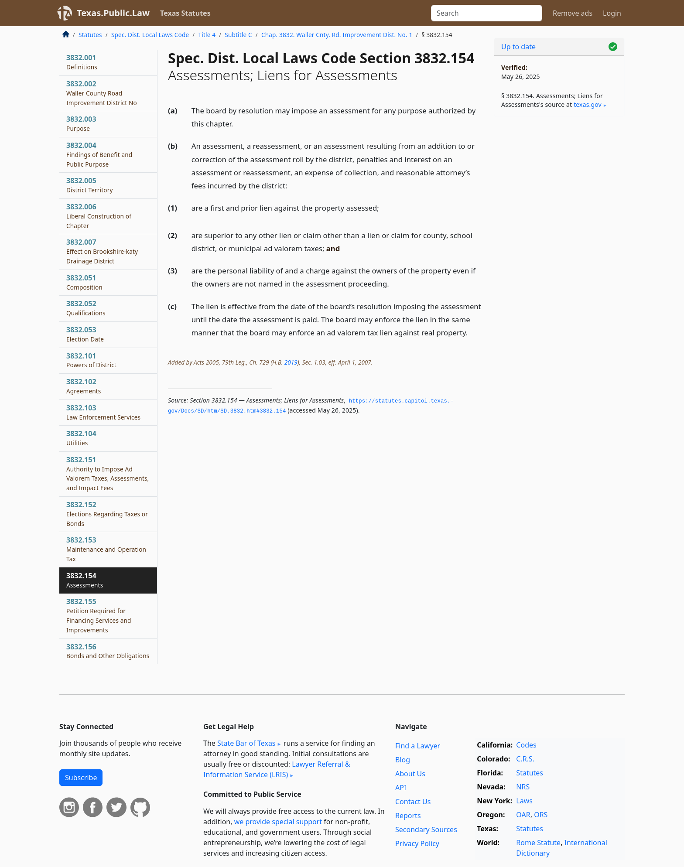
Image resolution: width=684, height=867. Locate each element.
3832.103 (103, 412)
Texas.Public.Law (113, 13)
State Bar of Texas (246, 743)
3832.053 (85, 334)
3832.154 (84, 580)
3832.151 (107, 473)
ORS (540, 814)
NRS (523, 787)
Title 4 (207, 35)
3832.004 (99, 154)
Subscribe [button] (81, 777)
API (400, 787)
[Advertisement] (559, 260)
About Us (410, 773)
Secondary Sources (426, 829)
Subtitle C (238, 35)
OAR (523, 814)
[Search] (486, 13)
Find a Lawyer (417, 746)
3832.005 (89, 185)
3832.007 (102, 251)
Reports (408, 815)
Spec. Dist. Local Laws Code (150, 35)
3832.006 (98, 216)
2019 (291, 362)
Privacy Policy (417, 843)
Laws (524, 801)
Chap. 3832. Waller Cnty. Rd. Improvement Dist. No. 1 (336, 35)
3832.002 (101, 93)
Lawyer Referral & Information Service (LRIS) (276, 769)
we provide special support (278, 821)
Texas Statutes (185, 13)
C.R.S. (525, 759)
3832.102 (83, 386)
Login (612, 13)
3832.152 (107, 514)
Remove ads (572, 13)
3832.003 (81, 123)
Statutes (90, 35)
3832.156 (107, 651)
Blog (402, 760)
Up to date (518, 46)
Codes (526, 745)
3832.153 (106, 549)
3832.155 (98, 615)
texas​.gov (588, 104)
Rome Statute (538, 842)
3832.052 (86, 308)
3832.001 (81, 62)
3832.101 (91, 360)
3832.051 (84, 282)
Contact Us (413, 801)
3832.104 (81, 438)
